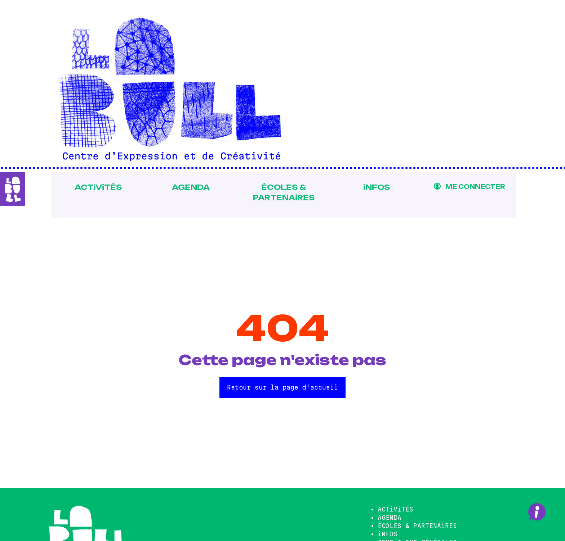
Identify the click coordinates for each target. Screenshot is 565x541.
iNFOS (376, 187)
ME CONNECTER (475, 186)
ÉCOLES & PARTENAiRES (282, 192)
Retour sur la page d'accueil (282, 387)
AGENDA (189, 187)
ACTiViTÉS (96, 187)
